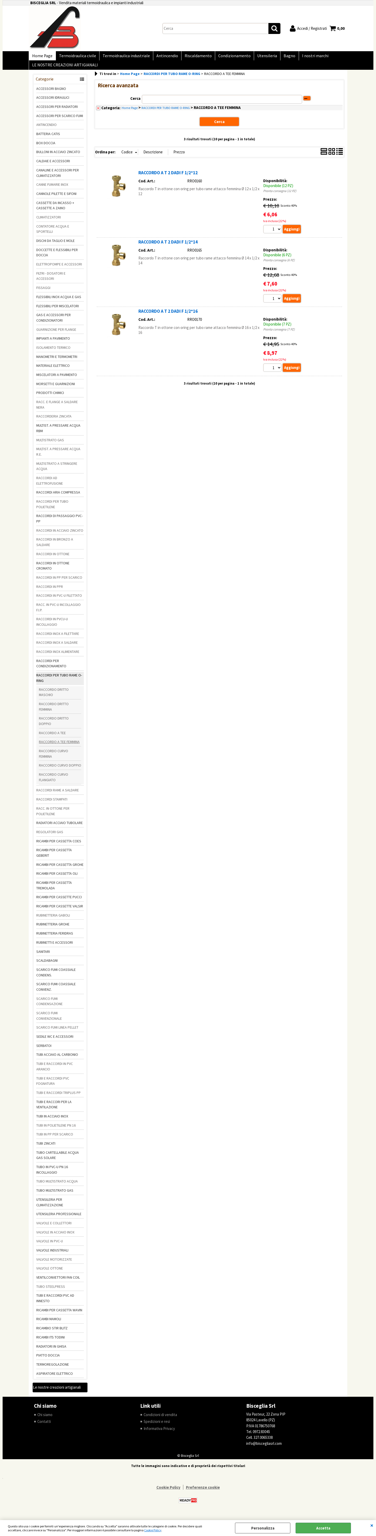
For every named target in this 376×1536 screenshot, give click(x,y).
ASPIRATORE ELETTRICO (54, 1377)
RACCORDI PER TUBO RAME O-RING (59, 682)
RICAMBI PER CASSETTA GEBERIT (54, 857)
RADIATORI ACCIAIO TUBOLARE (59, 827)
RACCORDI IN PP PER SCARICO (59, 581)
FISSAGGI (43, 292)
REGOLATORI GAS (49, 836)
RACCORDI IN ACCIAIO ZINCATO (59, 534)
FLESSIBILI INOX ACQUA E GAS (58, 301)
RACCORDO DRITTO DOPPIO (54, 725)
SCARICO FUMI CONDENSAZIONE (49, 1005)
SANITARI (43, 955)
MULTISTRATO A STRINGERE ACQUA (56, 470)
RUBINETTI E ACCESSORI (54, 946)
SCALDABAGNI (47, 965)
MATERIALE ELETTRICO (53, 370)
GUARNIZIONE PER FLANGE (56, 333)
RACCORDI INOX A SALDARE (57, 647)
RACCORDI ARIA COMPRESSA (58, 496)
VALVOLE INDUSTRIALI (52, 1254)
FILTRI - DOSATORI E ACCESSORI (51, 280)
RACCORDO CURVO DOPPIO (60, 769)
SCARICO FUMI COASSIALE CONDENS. (56, 976)
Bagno (281, 56)
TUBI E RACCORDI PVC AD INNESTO (55, 1302)
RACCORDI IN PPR (49, 590)
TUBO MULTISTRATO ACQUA (57, 1185)
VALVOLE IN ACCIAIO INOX (55, 1236)
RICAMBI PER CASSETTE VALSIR (59, 910)
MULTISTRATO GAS (50, 444)
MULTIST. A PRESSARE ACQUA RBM (58, 432)
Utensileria (260, 56)
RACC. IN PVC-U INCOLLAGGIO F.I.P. (58, 611)
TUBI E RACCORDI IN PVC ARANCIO (54, 1071)
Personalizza (262, 1528)
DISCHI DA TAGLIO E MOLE (55, 244)
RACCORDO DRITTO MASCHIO (54, 696)
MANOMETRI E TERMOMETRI (56, 360)
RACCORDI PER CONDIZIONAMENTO (51, 668)
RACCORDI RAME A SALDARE (57, 794)
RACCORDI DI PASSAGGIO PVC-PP (59, 523)
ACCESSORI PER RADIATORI (57, 110)
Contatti (44, 1425)
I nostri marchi (306, 56)
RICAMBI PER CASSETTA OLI (57, 878)
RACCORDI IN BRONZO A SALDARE (54, 546)
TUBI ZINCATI (45, 1147)
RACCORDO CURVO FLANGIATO (53, 781)
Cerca (135, 102)
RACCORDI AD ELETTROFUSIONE (49, 485)
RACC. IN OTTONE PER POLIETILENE (52, 815)
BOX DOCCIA (45, 147)
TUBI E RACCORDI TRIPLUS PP (58, 1096)
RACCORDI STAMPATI (51, 803)
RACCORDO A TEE (52, 737)
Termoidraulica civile (76, 56)
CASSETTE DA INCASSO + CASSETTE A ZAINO (55, 210)
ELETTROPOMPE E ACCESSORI (59, 268)
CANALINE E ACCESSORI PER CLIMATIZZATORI (57, 177)
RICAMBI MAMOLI (48, 1323)
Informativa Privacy (159, 1432)
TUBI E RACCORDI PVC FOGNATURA (52, 1085)
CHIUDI (371, 1525)
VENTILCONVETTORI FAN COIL (58, 1281)
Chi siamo (45, 1418)
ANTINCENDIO (46, 129)
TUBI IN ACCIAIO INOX (52, 1120)
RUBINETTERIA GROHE (52, 928)
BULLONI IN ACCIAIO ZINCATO (58, 156)
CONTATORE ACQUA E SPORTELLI (52, 233)
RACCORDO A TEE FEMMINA (59, 746)
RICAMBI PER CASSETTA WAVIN (59, 1314)
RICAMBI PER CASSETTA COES (58, 845)
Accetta (323, 1528)
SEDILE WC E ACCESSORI (54, 1040)
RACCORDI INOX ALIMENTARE (57, 655)
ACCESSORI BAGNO (51, 92)
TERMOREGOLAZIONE (52, 1368)
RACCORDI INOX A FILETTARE (57, 637)
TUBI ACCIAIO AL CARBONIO (57, 1059)
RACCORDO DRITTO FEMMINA (54, 711)
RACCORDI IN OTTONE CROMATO (52, 570)
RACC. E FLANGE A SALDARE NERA (57, 409)
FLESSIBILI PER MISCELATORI (57, 310)
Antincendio (163, 56)
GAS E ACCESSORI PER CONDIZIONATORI (53, 322)
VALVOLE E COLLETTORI (54, 1227)
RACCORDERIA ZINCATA (54, 420)
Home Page (42, 56)
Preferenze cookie (203, 1491)
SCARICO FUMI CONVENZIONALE (49, 1020)
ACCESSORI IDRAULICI (52, 102)
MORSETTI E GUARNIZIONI (55, 388)
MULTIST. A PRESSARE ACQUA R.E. (58, 456)
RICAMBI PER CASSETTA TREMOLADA (54, 889)
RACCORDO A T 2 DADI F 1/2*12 (168, 177)
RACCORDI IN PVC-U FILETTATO (59, 600)
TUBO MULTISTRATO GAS (54, 1194)
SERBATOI (43, 1049)
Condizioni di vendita (160, 1418)
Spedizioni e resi (157, 1425)
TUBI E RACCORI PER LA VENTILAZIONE (54, 1109)
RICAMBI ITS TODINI (50, 1341)
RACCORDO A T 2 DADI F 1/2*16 (168, 315)
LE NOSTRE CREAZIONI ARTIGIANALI (64, 68)
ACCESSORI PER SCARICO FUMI (59, 120)
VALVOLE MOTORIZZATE (54, 1263)
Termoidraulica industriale (123, 56)
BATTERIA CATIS (48, 138)
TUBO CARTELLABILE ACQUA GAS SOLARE (57, 1159)
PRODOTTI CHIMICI (50, 397)
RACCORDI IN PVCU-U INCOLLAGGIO (52, 626)
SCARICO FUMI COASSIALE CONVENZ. (56, 991)
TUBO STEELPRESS (50, 1290)
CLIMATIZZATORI (48, 221)
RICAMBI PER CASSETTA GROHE (60, 868)
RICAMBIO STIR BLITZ (52, 1332)
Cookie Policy (152, 1530)
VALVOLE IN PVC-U (49, 1245)
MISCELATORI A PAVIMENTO (56, 378)
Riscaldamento (193, 56)
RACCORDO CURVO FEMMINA (53, 758)
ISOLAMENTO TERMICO (53, 351)
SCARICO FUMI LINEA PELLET (57, 1031)
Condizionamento (229, 56)
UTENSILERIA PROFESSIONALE (58, 1218)
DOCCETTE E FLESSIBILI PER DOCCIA (57, 257)
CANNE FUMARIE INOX (52, 189)
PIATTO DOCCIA (48, 1359)
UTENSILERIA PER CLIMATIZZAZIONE (49, 1206)
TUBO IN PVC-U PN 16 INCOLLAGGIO (52, 1174)
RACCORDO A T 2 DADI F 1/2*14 (168, 246)
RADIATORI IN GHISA (51, 1350)
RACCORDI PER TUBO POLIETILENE (52, 508)
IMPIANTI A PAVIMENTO (53, 342)
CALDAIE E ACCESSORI (53, 165)
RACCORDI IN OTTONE (52, 558)
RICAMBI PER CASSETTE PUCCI (59, 901)
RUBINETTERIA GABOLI (53, 919)
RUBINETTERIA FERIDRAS (54, 937)
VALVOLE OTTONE (49, 1272)
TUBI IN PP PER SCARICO (54, 1138)
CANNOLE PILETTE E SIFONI (56, 197)
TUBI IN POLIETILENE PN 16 (56, 1129)
